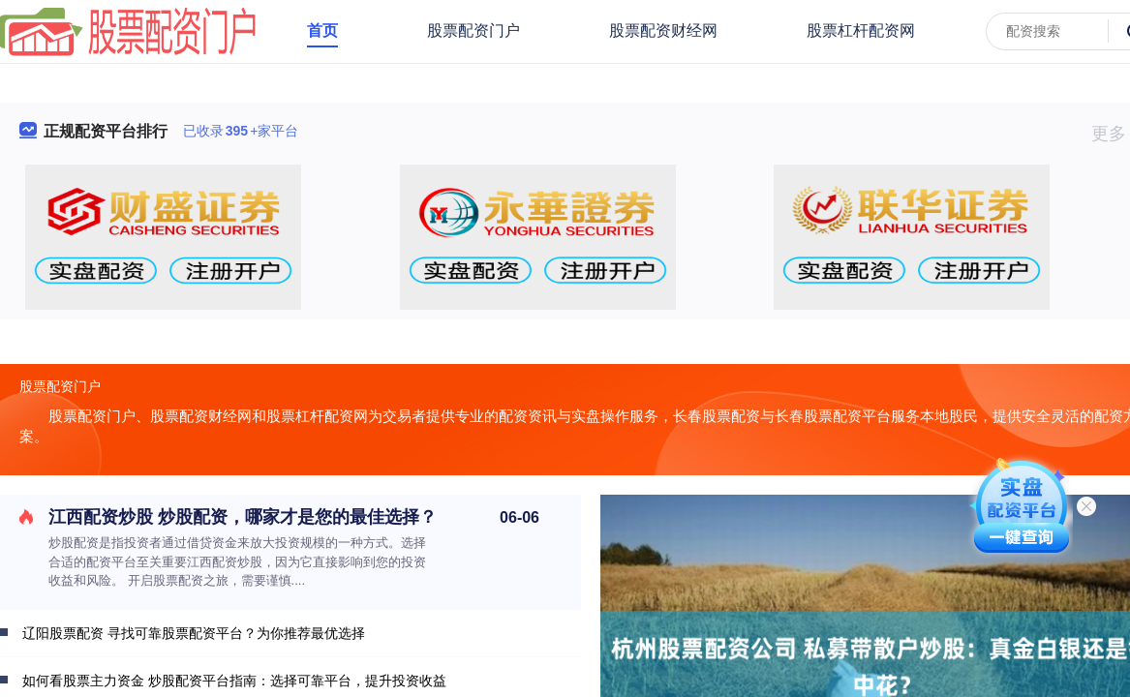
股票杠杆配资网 (861, 30)
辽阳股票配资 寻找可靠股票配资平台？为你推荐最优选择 (193, 633)
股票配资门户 (473, 30)
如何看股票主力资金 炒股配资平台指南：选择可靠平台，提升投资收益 (234, 680)
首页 (322, 30)
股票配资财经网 (663, 30)
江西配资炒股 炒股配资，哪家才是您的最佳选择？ (242, 517)
